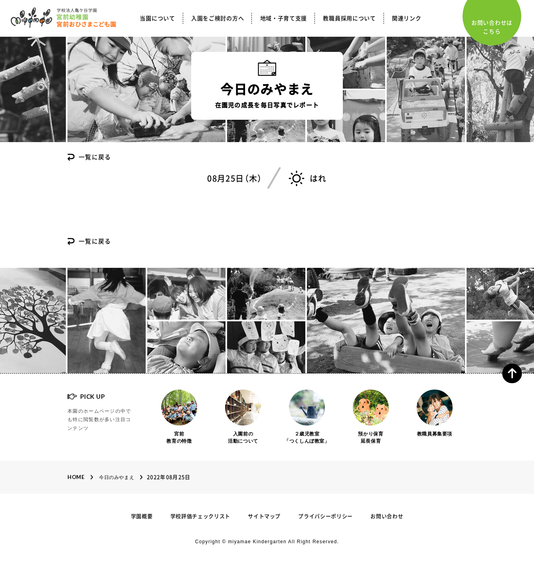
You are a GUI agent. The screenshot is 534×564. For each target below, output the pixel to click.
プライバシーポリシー (325, 516)
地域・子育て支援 (283, 18)
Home (76, 477)
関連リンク (406, 18)
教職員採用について (349, 18)
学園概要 (142, 516)
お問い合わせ (386, 516)
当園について (157, 18)
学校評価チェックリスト (200, 516)
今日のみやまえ (116, 477)
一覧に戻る (95, 157)
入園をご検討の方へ (217, 18)
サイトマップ (264, 516)
